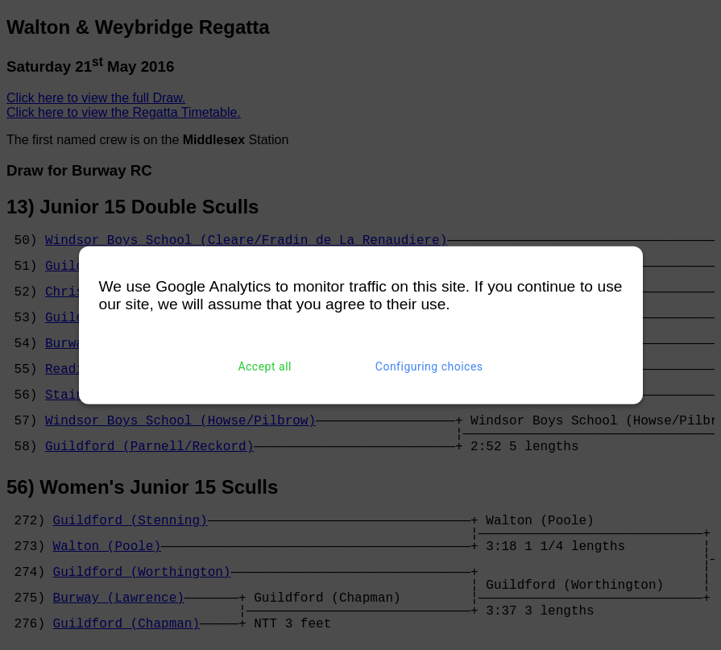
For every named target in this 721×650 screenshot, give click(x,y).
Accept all (264, 366)
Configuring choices (429, 366)
